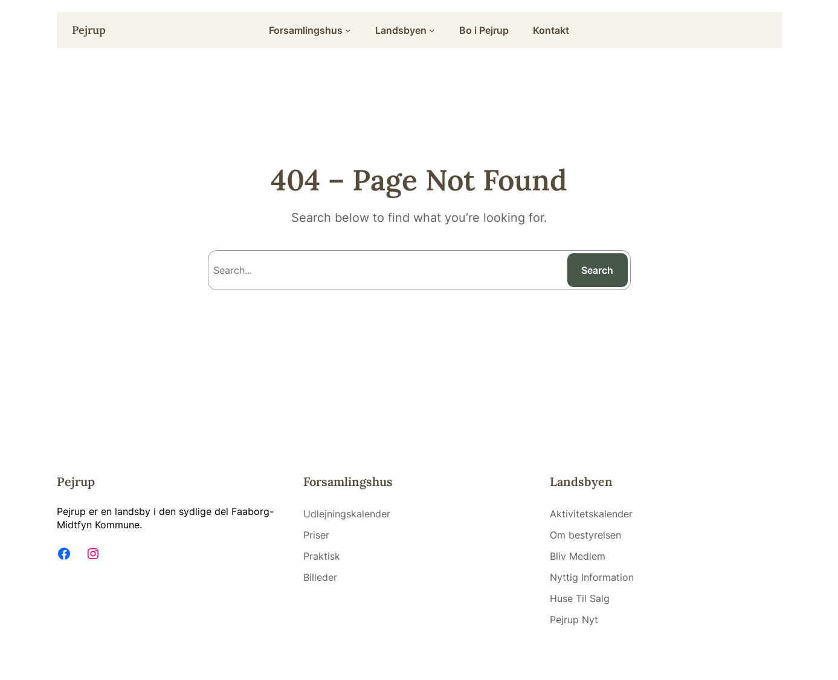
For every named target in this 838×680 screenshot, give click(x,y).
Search (597, 270)
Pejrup (89, 30)
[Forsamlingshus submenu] (348, 30)
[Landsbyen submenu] (432, 30)
